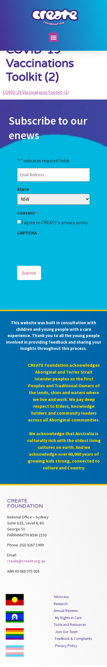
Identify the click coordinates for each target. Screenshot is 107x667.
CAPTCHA (27, 242)
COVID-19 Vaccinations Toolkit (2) (36, 102)
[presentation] (60, 258)
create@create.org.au (26, 571)
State (23, 199)
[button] (53, 37)
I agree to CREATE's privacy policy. (55, 232)
